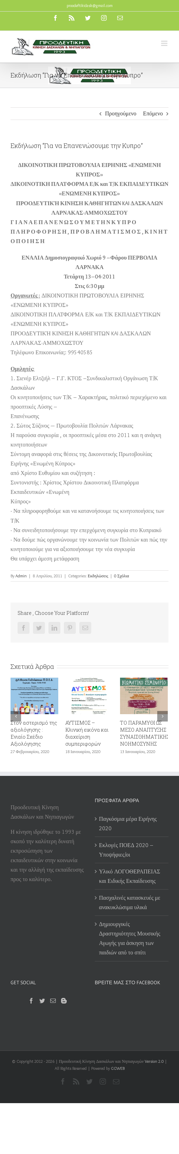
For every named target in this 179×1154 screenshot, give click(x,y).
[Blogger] (64, 1001)
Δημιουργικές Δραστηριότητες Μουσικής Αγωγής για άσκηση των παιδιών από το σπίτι (129, 938)
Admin (21, 575)
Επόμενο (153, 113)
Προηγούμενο (120, 113)
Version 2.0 (154, 1061)
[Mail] (53, 1001)
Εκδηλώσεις (98, 575)
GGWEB (118, 1068)
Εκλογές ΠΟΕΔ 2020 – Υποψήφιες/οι (126, 850)
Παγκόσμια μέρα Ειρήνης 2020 (128, 824)
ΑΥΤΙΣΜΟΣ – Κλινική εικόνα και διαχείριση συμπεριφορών (86, 733)
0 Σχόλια (121, 575)
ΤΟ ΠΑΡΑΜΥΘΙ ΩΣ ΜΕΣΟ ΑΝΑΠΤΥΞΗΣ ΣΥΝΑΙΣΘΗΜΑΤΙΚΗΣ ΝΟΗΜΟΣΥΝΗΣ (145, 733)
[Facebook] (31, 1001)
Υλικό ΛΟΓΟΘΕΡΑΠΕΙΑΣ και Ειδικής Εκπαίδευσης (129, 876)
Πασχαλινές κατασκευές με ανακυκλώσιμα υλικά (129, 902)
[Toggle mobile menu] (164, 43)
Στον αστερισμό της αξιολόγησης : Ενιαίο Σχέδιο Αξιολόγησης (34, 733)
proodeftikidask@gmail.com (90, 5)
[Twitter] (42, 1001)
